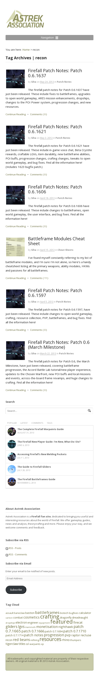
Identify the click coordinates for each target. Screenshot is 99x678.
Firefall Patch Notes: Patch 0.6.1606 (55, 189)
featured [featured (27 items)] (61, 621)
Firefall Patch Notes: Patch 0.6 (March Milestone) (59, 344)
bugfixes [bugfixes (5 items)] (74, 613)
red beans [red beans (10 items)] (21, 639)
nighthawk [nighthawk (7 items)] (65, 627)
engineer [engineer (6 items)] (32, 622)
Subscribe (16, 589)
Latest (24, 422)
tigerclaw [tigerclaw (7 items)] (12, 644)
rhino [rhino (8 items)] (66, 640)
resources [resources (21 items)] (50, 639)
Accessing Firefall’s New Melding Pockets (41, 454)
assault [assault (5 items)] (10, 613)
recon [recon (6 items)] (9, 640)
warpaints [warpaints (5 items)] (35, 644)
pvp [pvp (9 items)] (68, 635)
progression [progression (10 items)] (54, 635)
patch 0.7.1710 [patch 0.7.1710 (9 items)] (74, 631)
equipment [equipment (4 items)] (44, 623)
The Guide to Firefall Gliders (34, 466)
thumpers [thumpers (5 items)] (75, 640)
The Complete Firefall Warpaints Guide (40, 429)
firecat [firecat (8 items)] (77, 622)
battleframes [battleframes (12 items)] (47, 612)
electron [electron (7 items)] (21, 622)
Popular (12, 422)
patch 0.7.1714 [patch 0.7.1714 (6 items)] (14, 635)
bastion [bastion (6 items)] (30, 613)
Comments (37, 422)
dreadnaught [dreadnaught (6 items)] (80, 617)
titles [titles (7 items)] (22, 644)
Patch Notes (64, 81)
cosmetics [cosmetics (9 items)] (31, 617)
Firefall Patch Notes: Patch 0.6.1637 (55, 72)
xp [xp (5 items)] (42, 644)
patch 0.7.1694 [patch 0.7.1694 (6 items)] (54, 631)
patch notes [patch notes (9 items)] (33, 635)
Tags (49, 422)
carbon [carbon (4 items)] (9, 617)
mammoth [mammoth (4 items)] (30, 627)
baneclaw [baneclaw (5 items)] (19, 613)
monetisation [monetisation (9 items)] (47, 626)
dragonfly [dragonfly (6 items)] (66, 617)
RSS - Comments (16, 554)
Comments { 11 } (39, 278)
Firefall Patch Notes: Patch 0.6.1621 (55, 128)
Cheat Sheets (65, 249)
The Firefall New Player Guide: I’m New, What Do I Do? (48, 441)
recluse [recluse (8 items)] (86, 635)
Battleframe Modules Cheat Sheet (56, 240)
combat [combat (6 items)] (18, 617)
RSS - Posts (13, 548)
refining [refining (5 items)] (34, 640)
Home (26, 49)
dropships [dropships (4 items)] (10, 623)
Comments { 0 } (38, 114)
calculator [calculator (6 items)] (85, 613)
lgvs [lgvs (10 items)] (21, 626)
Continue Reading (16, 114)
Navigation (47, 37)
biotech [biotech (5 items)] (64, 613)
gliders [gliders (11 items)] (11, 626)
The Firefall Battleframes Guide (36, 479)
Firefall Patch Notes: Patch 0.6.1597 (55, 292)
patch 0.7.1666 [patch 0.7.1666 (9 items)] (32, 631)
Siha (33, 81)
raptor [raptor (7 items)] (75, 635)
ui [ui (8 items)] (27, 644)
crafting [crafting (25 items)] (49, 616)
